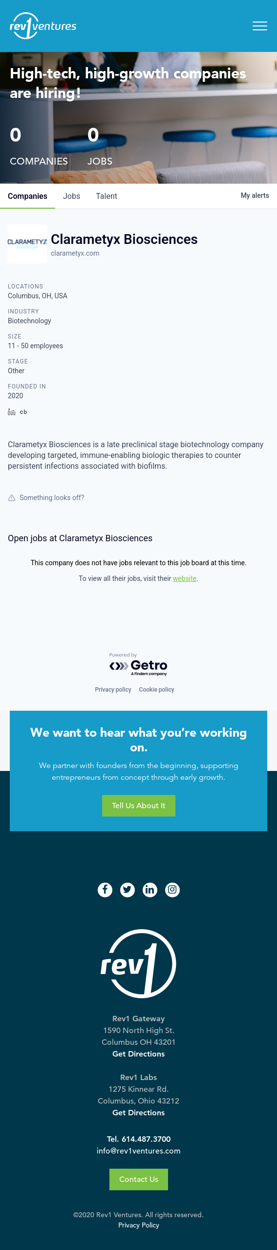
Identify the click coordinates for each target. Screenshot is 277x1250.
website (184, 578)
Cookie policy (156, 689)
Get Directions (138, 1053)
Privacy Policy (138, 1225)
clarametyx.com (75, 253)
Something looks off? (46, 498)
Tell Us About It (139, 806)
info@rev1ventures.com (139, 1151)
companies (27, 196)
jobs (71, 196)
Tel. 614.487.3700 (138, 1139)
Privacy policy (113, 689)
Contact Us (138, 1179)
